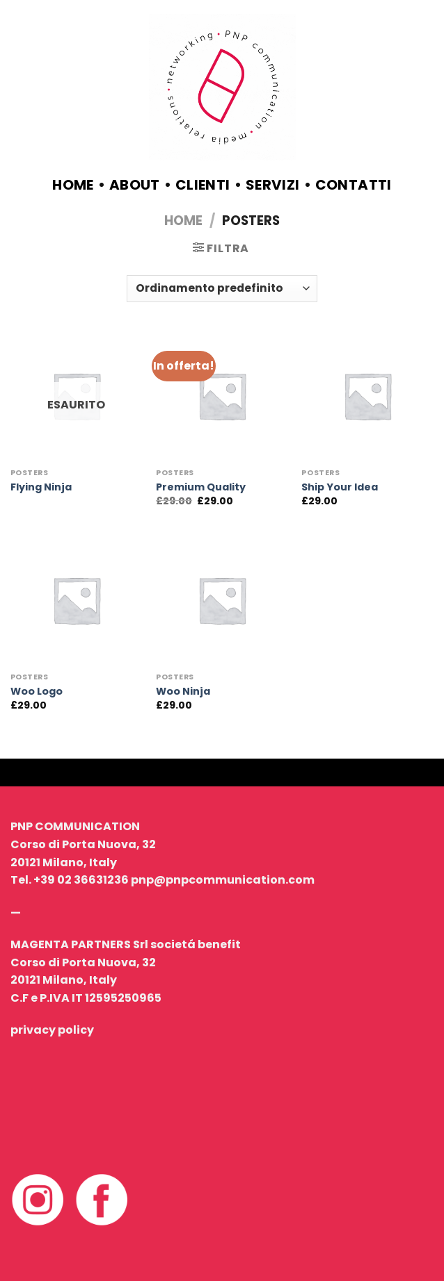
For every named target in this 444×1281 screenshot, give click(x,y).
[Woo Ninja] (222, 600)
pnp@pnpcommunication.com (223, 880)
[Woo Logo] (76, 600)
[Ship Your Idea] (367, 396)
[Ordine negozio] (222, 288)
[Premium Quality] (222, 396)
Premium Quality (201, 487)
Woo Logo (36, 691)
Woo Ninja (183, 691)
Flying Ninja (41, 487)
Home (73, 185)
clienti (202, 185)
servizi (273, 185)
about (134, 185)
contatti (353, 185)
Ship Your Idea (339, 487)
